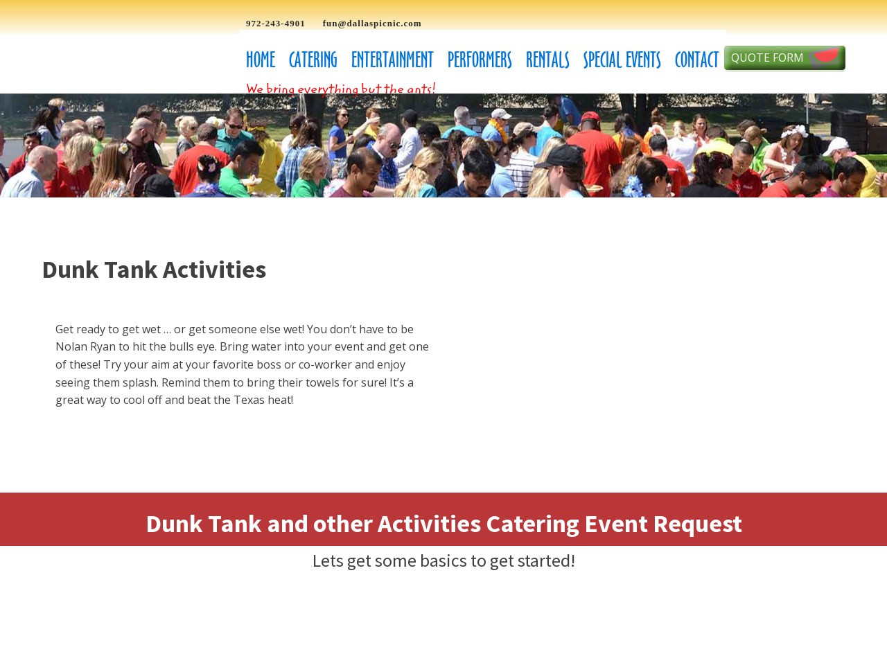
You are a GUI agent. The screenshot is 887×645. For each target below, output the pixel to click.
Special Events (622, 60)
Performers (480, 60)
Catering (313, 60)
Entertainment (392, 60)
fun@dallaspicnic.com (372, 23)
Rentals (548, 60)
